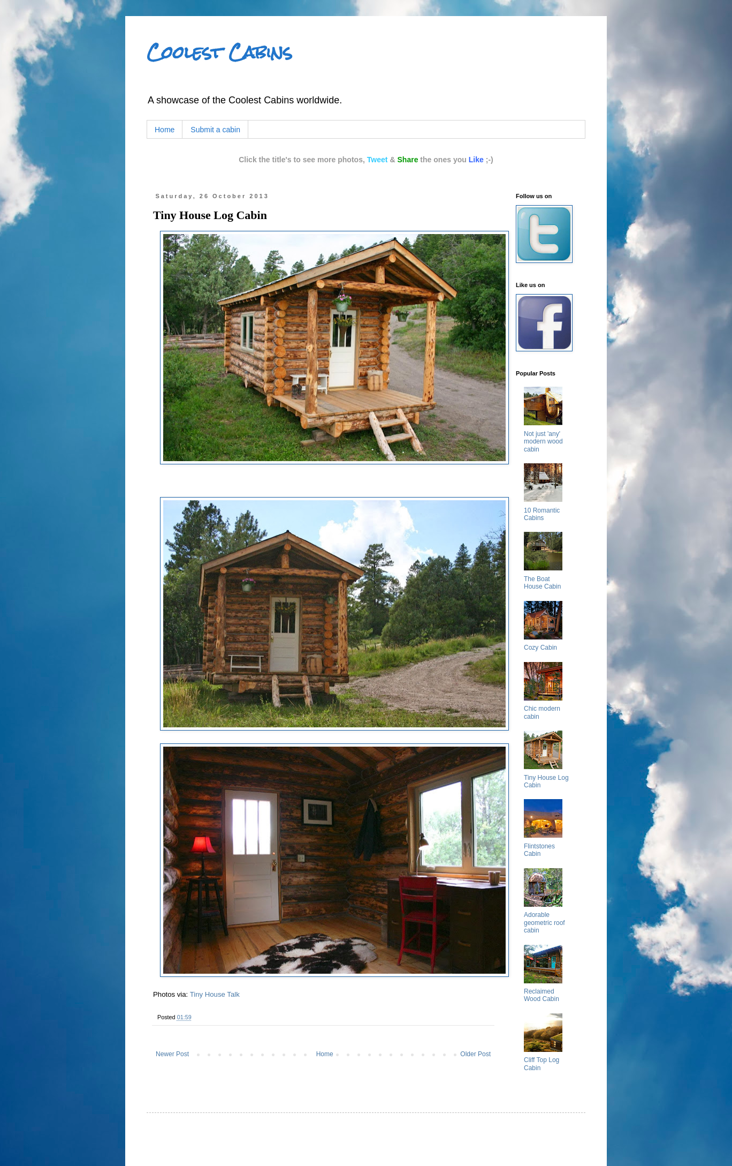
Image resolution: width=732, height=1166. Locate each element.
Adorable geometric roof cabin (544, 922)
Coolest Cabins (219, 52)
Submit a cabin (215, 129)
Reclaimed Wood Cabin (541, 995)
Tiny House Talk (215, 994)
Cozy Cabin (540, 647)
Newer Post (172, 1054)
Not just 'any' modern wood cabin (543, 441)
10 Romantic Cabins (542, 514)
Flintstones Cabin (539, 849)
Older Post (475, 1054)
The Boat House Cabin (542, 582)
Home (164, 129)
